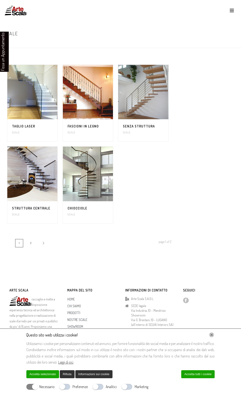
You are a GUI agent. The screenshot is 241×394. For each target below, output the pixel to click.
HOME (71, 299)
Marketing (141, 386)
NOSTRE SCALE (77, 320)
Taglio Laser (23, 126)
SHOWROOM (75, 326)
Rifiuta (67, 374)
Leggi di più (65, 362)
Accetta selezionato (42, 374)
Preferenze (80, 386)
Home (219, 43)
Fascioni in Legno (83, 126)
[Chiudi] (212, 335)
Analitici (111, 386)
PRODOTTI (73, 313)
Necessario (47, 386)
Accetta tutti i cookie (198, 374)
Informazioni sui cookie (93, 374)
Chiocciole (77, 208)
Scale (16, 132)
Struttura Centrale (31, 208)
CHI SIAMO (74, 306)
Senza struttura (139, 126)
